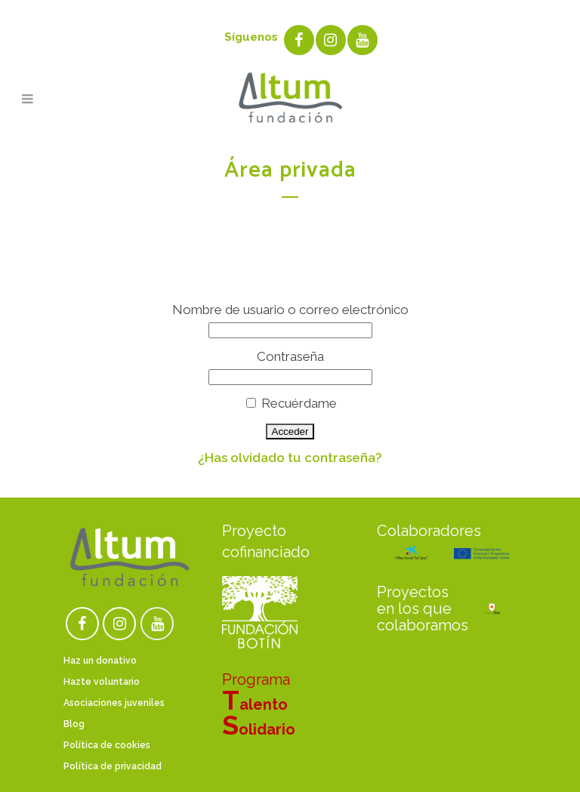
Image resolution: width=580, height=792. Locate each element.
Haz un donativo (100, 660)
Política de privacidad (112, 766)
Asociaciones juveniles (114, 703)
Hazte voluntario (101, 681)
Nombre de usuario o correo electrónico (290, 309)
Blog (74, 724)
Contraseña (290, 356)
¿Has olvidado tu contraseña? (290, 457)
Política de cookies (106, 745)
